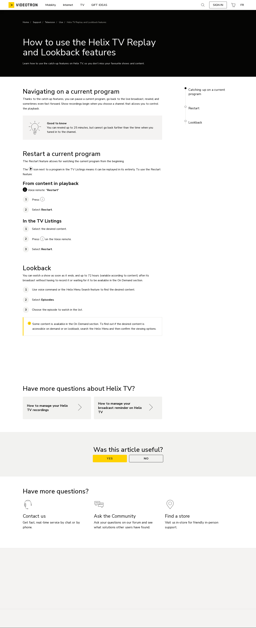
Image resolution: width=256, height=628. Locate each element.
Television (50, 22)
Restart (193, 108)
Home (26, 22)
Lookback (195, 122)
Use (61, 22)
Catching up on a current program (206, 92)
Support (37, 22)
